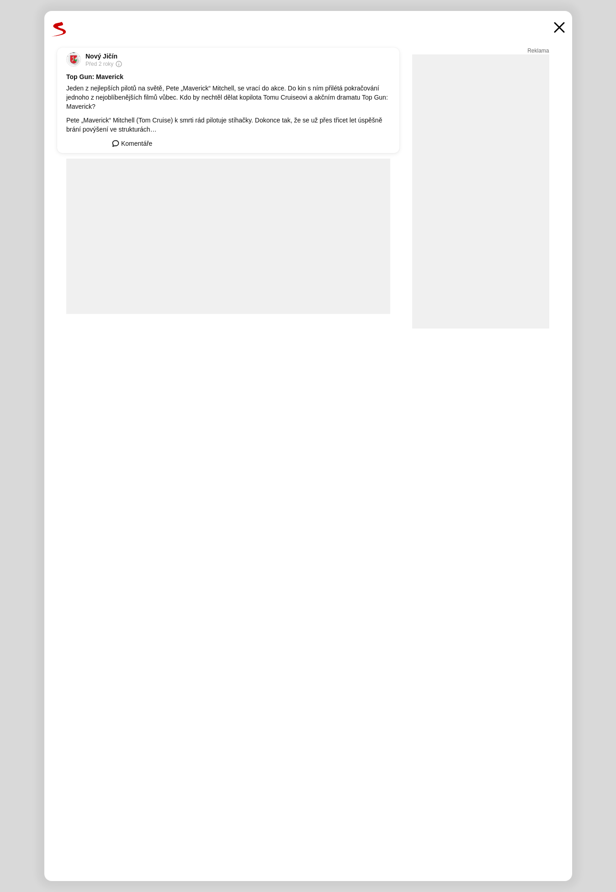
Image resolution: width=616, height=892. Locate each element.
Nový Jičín (101, 56)
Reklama (538, 51)
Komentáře (132, 143)
